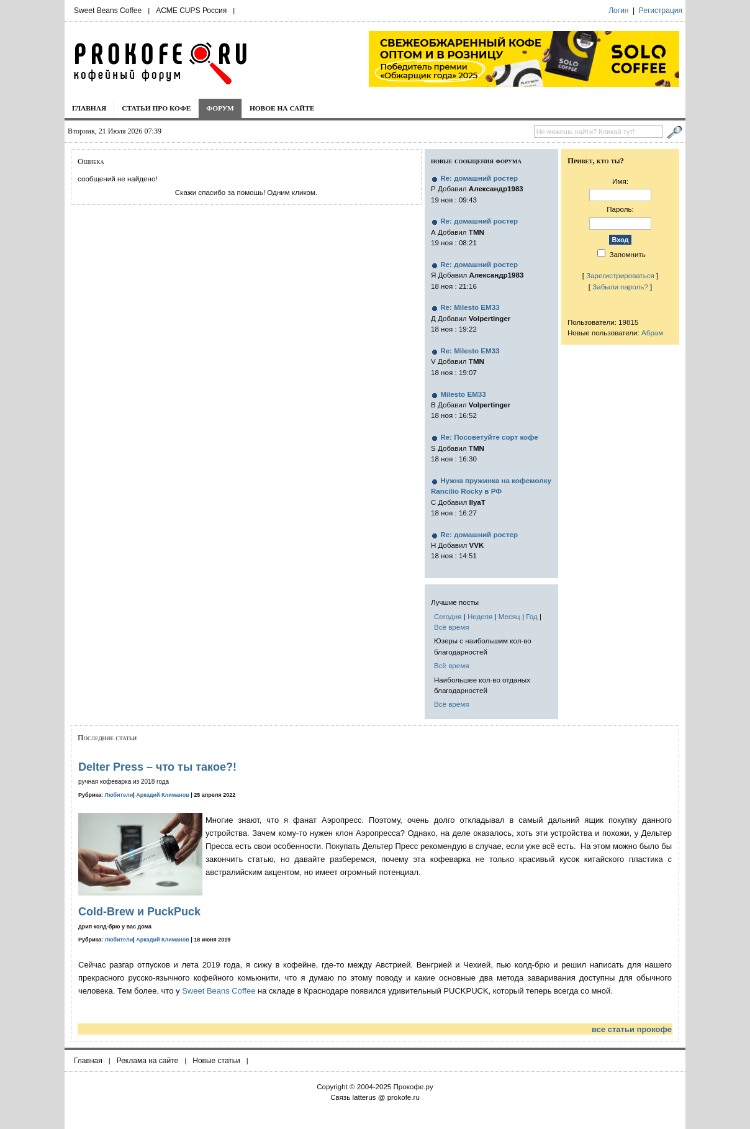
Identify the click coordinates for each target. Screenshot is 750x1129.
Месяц (509, 616)
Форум (220, 108)
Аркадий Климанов (162, 795)
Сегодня (447, 616)
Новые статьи (216, 1060)
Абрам (652, 333)
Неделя (480, 616)
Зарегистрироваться (620, 275)
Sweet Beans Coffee (108, 10)
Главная (89, 108)
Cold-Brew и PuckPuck (139, 911)
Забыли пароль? (620, 287)
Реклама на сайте (148, 1060)
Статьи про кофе (156, 108)
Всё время (451, 627)
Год (531, 616)
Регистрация (660, 10)
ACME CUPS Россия (191, 10)
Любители (119, 795)
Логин (618, 10)
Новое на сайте (282, 108)
